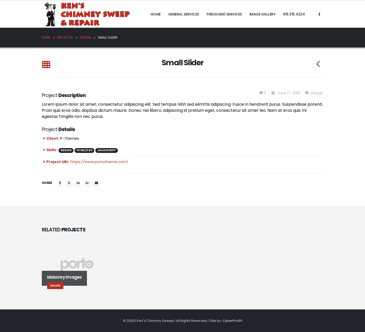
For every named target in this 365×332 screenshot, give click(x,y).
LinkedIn (78, 182)
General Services (183, 14)
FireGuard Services (224, 14)
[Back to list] (46, 64)
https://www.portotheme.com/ (99, 161)
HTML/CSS (84, 150)
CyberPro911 (232, 320)
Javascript (106, 150)
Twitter (69, 182)
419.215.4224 (294, 14)
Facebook (60, 182)
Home (156, 14)
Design (317, 93)
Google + (87, 182)
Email (96, 182)
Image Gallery (262, 14)
